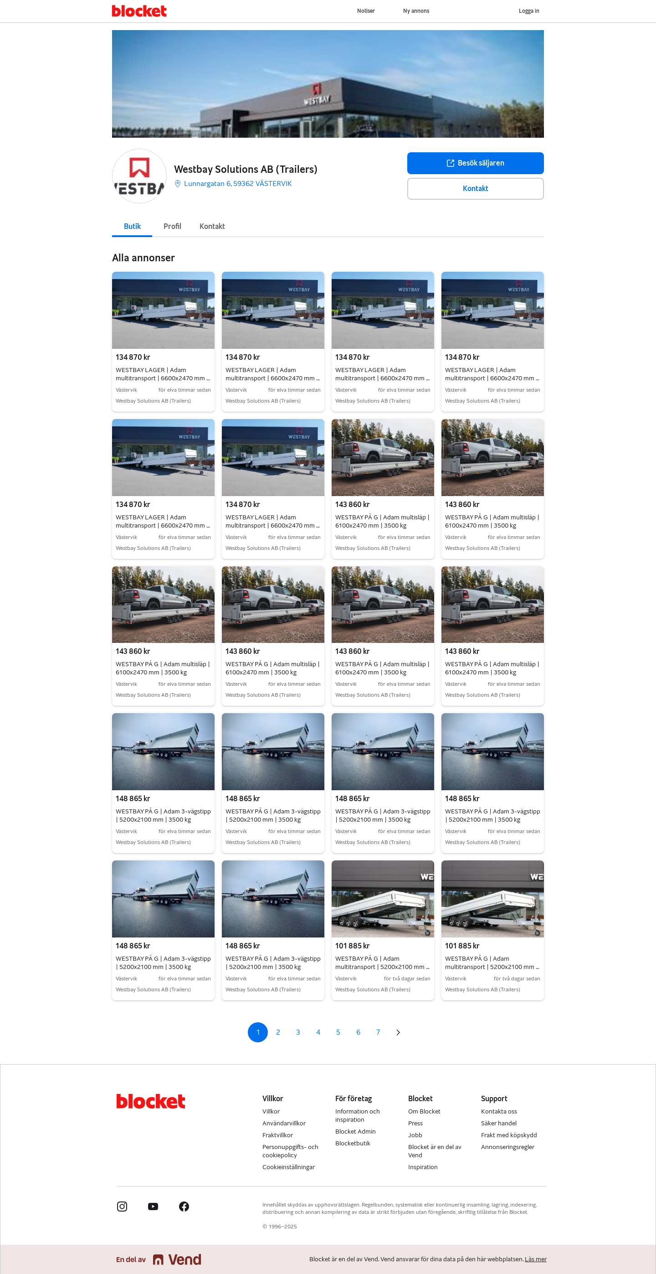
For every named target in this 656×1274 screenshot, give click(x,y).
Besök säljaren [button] (475, 163)
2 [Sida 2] (278, 1032)
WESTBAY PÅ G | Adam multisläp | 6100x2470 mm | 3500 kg (382, 521)
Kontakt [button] (475, 188)
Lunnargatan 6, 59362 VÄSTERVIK (233, 183)
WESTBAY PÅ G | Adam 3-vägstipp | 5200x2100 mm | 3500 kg (163, 815)
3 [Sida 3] (298, 1032)
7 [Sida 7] (378, 1032)
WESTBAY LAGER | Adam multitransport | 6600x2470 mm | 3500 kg (163, 378)
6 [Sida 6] (358, 1032)
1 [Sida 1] (258, 1032)
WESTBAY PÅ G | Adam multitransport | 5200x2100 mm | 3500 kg (382, 967)
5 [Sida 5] (338, 1032)
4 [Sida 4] (318, 1032)
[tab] (132, 225)
